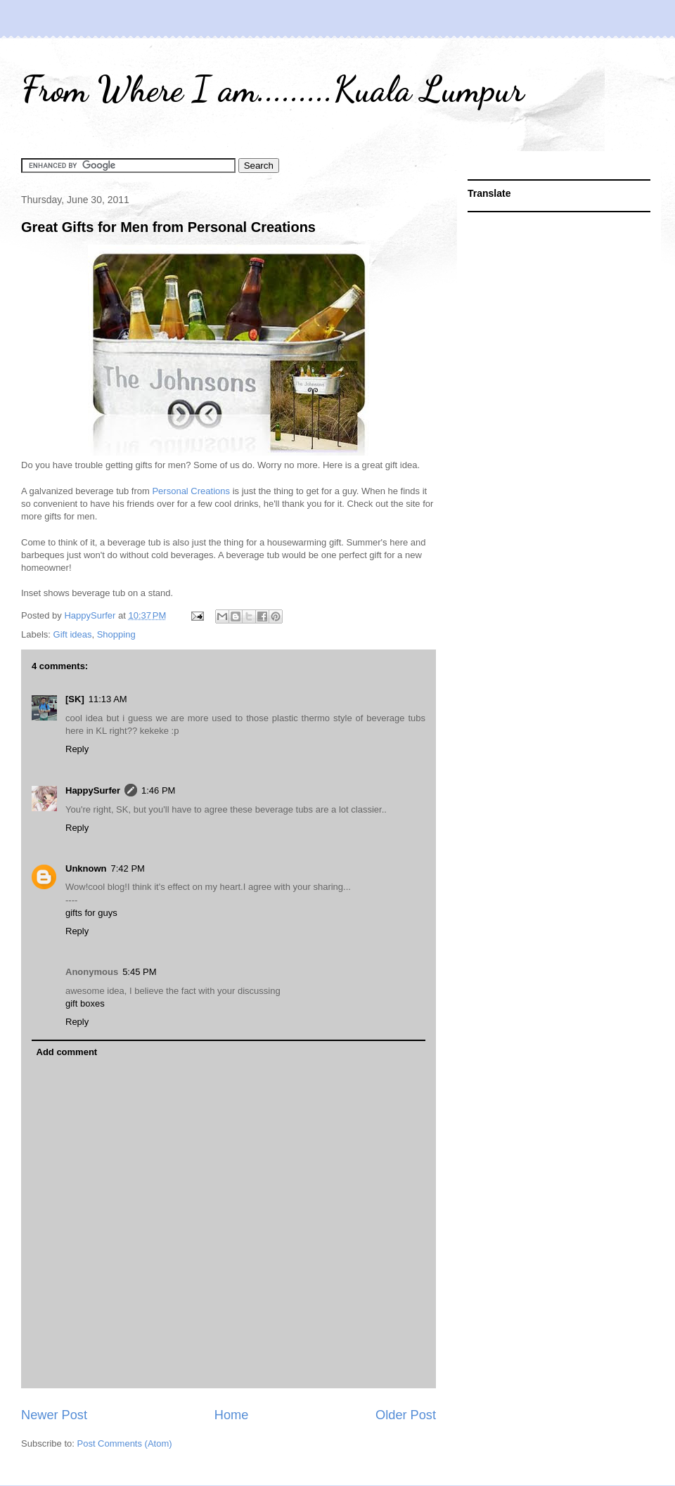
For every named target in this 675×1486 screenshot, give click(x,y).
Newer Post (54, 1415)
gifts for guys (91, 912)
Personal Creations (191, 491)
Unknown (86, 868)
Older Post (405, 1415)
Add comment (67, 1052)
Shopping (116, 634)
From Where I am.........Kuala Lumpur (272, 89)
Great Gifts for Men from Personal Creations (168, 227)
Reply (77, 749)
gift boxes (85, 1003)
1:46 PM (158, 790)
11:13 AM (108, 699)
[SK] (74, 699)
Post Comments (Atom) (124, 1443)
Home (231, 1415)
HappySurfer (92, 790)
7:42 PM (128, 868)
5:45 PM (139, 972)
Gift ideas (72, 634)
